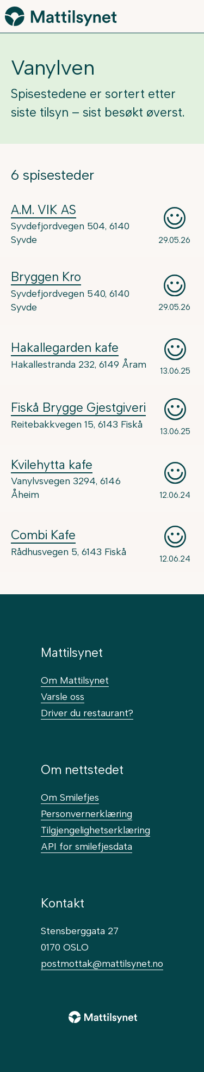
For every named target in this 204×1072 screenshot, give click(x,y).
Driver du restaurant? (87, 712)
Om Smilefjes (70, 797)
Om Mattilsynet (75, 680)
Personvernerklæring (86, 813)
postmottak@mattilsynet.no (102, 963)
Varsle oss (62, 696)
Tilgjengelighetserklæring (95, 830)
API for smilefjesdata (86, 846)
